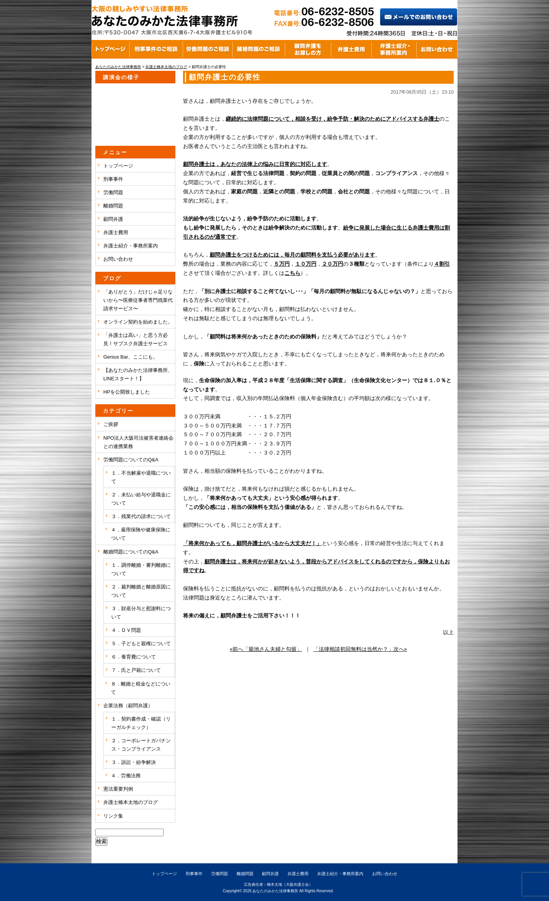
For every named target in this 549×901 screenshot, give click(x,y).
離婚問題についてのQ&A (130, 552)
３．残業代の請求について (141, 516)
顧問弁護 (113, 219)
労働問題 (113, 192)
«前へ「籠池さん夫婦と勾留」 (266, 649)
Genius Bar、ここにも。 (130, 357)
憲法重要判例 (118, 789)
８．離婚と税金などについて (140, 688)
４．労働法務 (126, 775)
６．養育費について (133, 657)
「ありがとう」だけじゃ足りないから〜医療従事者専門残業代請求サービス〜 (138, 300)
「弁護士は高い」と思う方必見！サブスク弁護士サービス (135, 339)
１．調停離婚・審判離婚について (141, 569)
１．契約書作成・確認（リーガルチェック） (141, 723)
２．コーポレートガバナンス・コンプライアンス (141, 745)
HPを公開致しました (126, 392)
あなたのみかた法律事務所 (275, 891)
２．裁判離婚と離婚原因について (141, 591)
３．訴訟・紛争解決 (133, 762)
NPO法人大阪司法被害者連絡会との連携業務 (138, 442)
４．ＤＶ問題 (126, 630)
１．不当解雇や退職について (141, 477)
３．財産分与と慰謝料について (141, 613)
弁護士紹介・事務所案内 (130, 246)
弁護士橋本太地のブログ (130, 802)
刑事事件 (113, 179)
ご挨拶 (110, 424)
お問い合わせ (118, 259)
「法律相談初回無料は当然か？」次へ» (360, 649)
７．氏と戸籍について (136, 670)
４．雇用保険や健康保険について (140, 534)
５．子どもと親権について (141, 643)
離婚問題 (113, 206)
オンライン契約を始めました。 (138, 322)
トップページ (118, 166)
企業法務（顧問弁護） (128, 705)
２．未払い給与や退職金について (141, 499)
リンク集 (113, 816)
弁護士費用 (115, 232)
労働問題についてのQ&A (130, 459)
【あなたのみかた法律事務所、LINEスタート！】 (138, 374)
